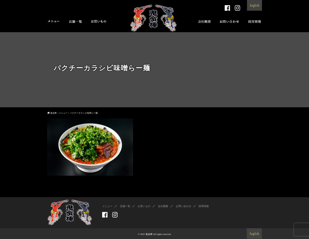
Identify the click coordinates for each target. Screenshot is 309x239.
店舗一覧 (125, 206)
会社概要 (163, 206)
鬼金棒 (149, 234)
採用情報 (203, 206)
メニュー (107, 206)
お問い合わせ (183, 206)
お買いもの (144, 206)
